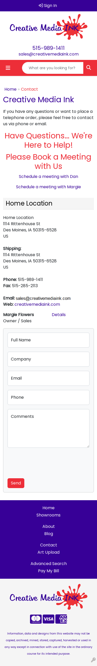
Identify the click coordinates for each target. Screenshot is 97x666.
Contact (48, 545)
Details (59, 315)
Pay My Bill (48, 571)
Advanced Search (49, 564)
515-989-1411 (48, 48)
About (48, 526)
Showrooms (48, 515)
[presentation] (47, 462)
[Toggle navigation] (8, 68)
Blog (48, 534)
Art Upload (48, 552)
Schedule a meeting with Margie (48, 187)
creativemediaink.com (37, 304)
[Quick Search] (53, 68)
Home (10, 89)
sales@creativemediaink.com (49, 54)
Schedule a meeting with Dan (48, 176)
